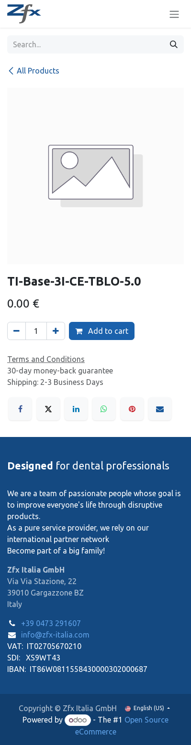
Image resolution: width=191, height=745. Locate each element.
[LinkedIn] (76, 408)
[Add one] (55, 331)
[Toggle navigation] (174, 14)
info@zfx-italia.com (55, 634)
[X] (48, 408)
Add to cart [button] (101, 331)
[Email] (159, 408)
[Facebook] (20, 408)
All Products (33, 70)
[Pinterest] (132, 408)
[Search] (174, 44)
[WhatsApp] (103, 408)
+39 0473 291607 (51, 623)
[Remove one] (16, 331)
